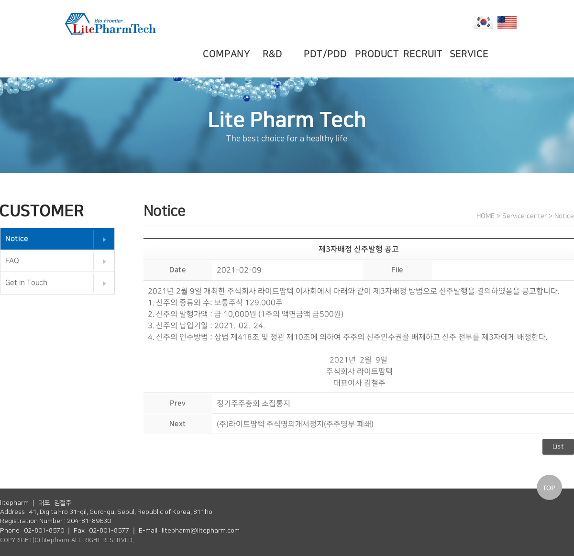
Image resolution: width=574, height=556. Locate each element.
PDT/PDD (326, 54)
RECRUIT (424, 54)
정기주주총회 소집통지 (253, 403)
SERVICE (470, 54)
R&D (274, 54)
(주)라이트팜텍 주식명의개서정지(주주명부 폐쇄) (295, 423)
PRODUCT (378, 54)
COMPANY (226, 54)
